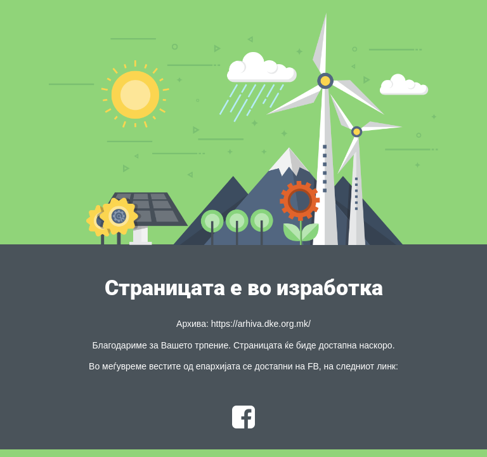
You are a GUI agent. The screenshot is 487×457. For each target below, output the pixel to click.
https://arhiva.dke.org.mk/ (261, 324)
